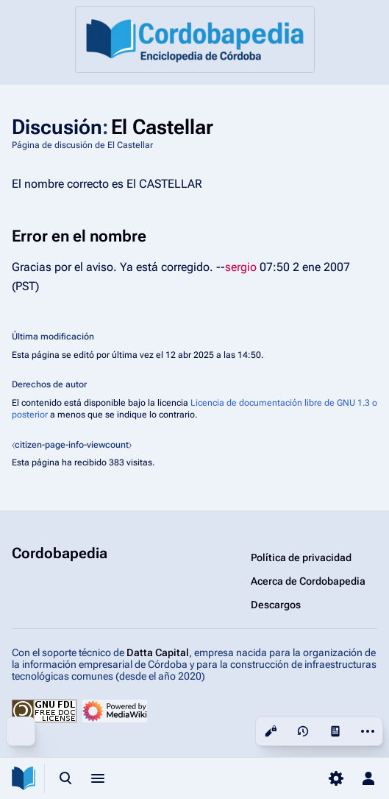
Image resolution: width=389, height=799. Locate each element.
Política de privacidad (301, 557)
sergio (241, 267)
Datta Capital (157, 652)
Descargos (276, 604)
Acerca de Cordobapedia (308, 581)
